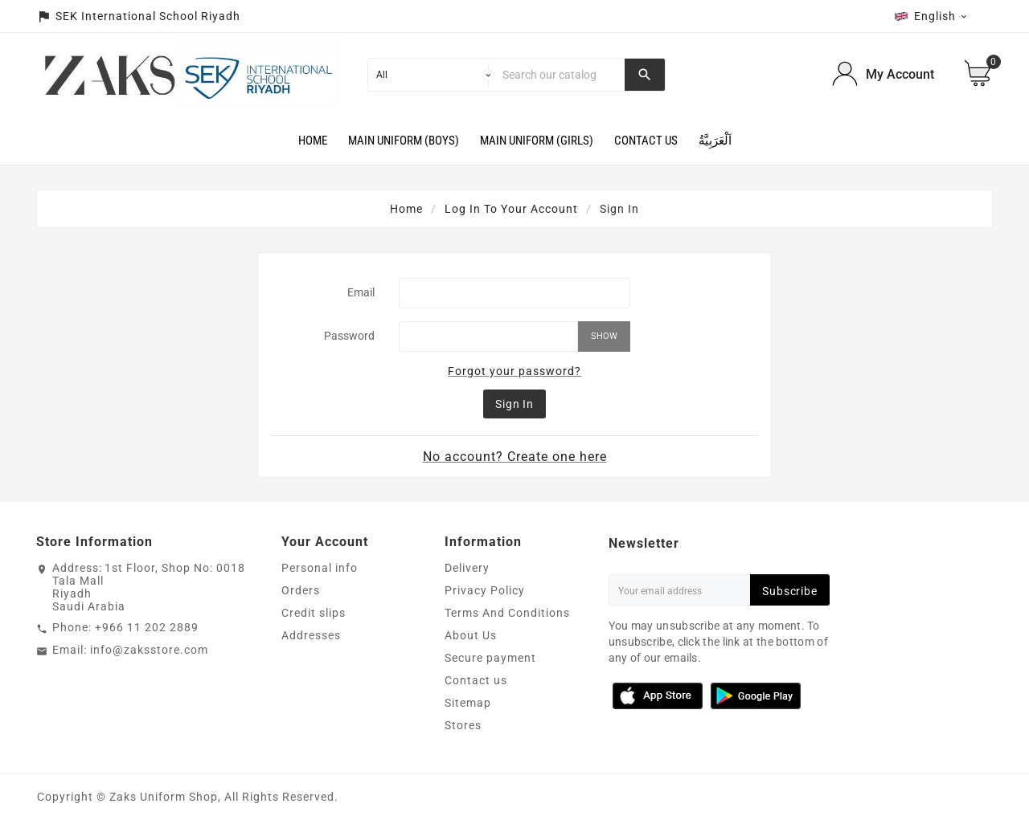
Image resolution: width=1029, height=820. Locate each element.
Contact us (476, 680)
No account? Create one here (515, 456)
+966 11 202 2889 (147, 627)
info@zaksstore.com (149, 649)
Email (361, 292)
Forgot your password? (514, 371)
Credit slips (313, 612)
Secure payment (490, 657)
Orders (300, 590)
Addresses (311, 635)
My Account (900, 74)
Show (604, 336)
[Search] (559, 75)
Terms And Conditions (507, 612)
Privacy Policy (485, 590)
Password (349, 335)
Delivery (467, 567)
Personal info (319, 567)
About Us (471, 635)
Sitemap (468, 702)
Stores (463, 725)
